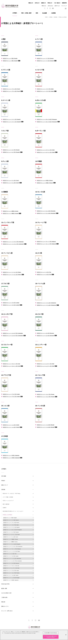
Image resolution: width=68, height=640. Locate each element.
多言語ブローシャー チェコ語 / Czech (11, 180)
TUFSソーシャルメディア (8, 500)
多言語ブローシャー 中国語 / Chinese (45, 180)
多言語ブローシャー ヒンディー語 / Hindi (45, 363)
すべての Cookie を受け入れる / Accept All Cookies (50, 637)
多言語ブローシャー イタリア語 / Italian (45, 89)
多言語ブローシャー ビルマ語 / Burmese (45, 333)
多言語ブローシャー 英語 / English (10, 58)
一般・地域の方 (57, 2)
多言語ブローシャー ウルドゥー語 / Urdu (11, 363)
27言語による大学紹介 (7, 514)
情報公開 (3, 601)
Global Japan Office (5, 583)
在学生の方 (37, 2)
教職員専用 (64, 2)
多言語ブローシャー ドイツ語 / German (45, 58)
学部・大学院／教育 (26, 13)
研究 (37, 13)
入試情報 (53, 13)
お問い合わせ (50, 5)
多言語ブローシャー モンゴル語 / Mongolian (46, 211)
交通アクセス (57, 5)
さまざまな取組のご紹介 (6, 592)
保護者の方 (43, 2)
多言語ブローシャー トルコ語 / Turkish (11, 425)
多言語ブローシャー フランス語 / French (11, 89)
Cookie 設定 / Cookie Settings (50, 632)
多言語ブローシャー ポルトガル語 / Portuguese (47, 119)
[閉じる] (65, 634)
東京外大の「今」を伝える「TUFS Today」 (12, 493)
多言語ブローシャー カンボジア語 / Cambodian (13, 333)
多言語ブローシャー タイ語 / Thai (44, 272)
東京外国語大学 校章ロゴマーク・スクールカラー (13, 511)
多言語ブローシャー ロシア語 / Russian (11, 149)
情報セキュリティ (5, 606)
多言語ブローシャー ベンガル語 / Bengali (45, 424)
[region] (34, 635)
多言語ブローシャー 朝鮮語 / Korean (10, 211)
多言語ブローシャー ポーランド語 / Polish (46, 150)
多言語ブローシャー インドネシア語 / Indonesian (13, 241)
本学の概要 (3, 476)
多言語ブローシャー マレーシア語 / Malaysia (46, 241)
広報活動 (55, 17)
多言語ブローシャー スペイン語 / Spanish (11, 119)
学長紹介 (3, 480)
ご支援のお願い (4, 597)
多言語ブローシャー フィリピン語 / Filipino (12, 272)
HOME (46, 17)
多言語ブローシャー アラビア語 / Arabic (11, 394)
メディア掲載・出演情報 (8, 497)
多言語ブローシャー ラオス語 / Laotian (11, 302)
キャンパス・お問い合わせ (6, 610)
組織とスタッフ (4, 485)
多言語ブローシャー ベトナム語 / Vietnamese (46, 302)
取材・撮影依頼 (6, 504)
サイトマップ (64, 5)
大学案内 (14, 13)
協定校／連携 (4, 588)
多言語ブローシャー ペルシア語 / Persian (45, 394)
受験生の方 (30, 2)
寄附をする (44, 5)
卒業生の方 (49, 2)
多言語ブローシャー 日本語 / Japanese (11, 455)
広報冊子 (4, 507)
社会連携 (44, 13)
